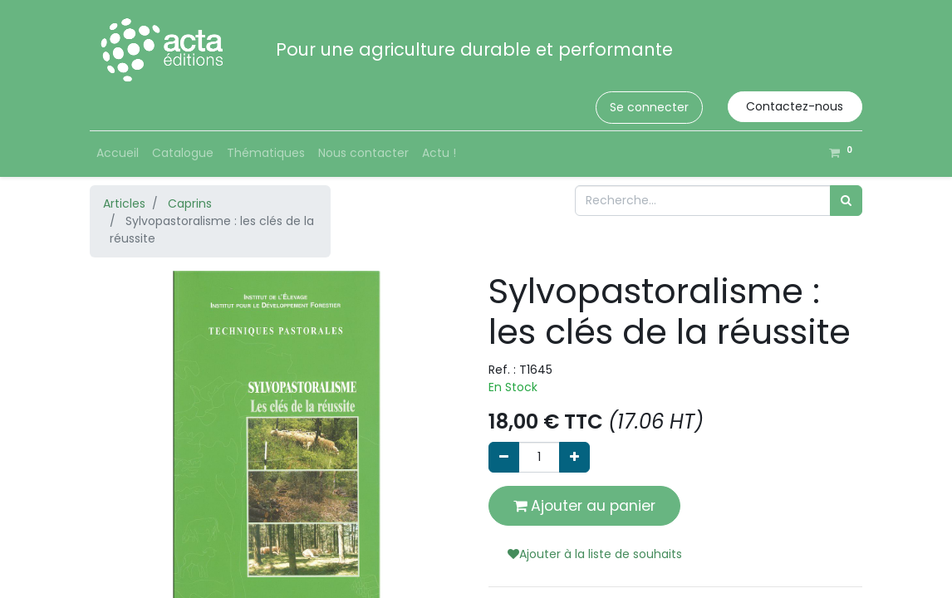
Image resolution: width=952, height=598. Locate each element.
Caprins (190, 203)
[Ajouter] (574, 457)
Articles (124, 203)
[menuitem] (117, 153)
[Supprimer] (503, 457)
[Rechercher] (846, 200)
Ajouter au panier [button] (584, 506)
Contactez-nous (794, 106)
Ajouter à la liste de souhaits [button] (595, 554)
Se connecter (649, 107)
